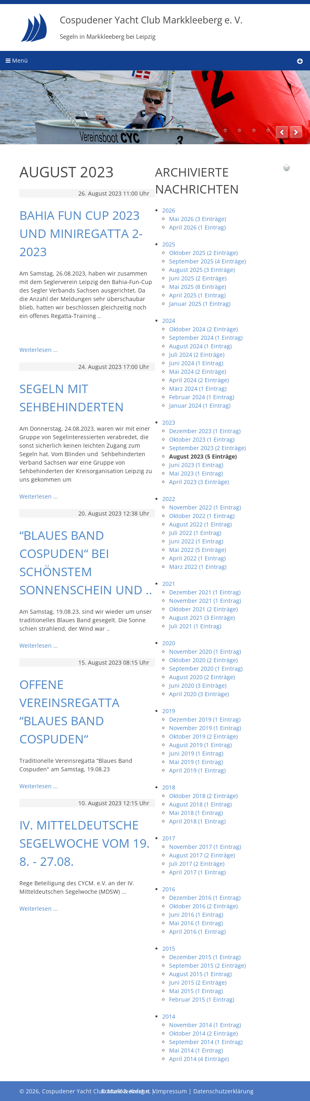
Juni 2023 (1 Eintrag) (196, 465)
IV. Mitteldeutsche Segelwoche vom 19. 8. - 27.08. (84, 843)
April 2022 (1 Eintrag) (197, 558)
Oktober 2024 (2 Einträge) (203, 329)
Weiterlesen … (38, 350)
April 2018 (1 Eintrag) (197, 821)
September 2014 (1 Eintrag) (206, 1042)
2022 (168, 499)
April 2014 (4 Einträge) (199, 1059)
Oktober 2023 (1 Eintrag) (202, 439)
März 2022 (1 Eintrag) (197, 566)
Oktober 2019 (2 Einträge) (203, 736)
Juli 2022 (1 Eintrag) (195, 533)
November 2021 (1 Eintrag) (205, 600)
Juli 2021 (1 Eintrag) (195, 626)
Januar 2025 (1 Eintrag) (199, 303)
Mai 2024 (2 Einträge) (197, 371)
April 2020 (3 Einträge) (199, 694)
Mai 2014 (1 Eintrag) (196, 1050)
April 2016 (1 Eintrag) (197, 931)
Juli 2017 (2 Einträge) (196, 863)
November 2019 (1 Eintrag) (205, 728)
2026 (168, 210)
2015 (168, 948)
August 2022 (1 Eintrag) (200, 524)
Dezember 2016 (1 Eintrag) (205, 897)
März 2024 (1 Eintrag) (197, 388)
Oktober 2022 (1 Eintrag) (202, 516)
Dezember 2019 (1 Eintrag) (205, 719)
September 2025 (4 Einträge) (207, 261)
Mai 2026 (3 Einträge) (197, 219)
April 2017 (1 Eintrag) (197, 872)
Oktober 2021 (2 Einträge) (203, 609)
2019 (168, 711)
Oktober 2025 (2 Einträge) (203, 253)
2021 (168, 583)
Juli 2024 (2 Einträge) (196, 354)
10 (239, 130)
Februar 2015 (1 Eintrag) (201, 999)
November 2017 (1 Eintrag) (205, 846)
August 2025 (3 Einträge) (202, 270)
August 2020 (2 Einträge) (202, 677)
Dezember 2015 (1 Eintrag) (205, 957)
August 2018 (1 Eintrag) (200, 804)
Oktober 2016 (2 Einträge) (203, 906)
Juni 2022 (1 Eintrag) (196, 541)
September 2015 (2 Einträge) (207, 965)
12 (268, 130)
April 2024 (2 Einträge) (199, 380)
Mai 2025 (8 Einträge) (197, 287)
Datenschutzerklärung (223, 1091)
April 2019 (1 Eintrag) (197, 770)
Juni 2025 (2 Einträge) (197, 278)
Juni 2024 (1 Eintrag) (196, 363)
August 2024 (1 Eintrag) (200, 346)
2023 (168, 422)
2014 (168, 1016)
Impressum (171, 1091)
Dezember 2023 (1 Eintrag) (205, 431)
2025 (168, 244)
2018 (168, 787)
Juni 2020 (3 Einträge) (197, 685)
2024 (168, 320)
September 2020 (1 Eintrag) (206, 668)
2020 (168, 643)
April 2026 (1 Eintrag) (197, 227)
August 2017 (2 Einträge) (202, 855)
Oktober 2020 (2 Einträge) (203, 660)
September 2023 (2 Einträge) (207, 448)
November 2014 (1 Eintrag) (205, 1025)
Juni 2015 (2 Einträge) (197, 982)
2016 (168, 889)
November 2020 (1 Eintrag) (205, 651)
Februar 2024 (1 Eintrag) (201, 397)
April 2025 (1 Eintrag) (197, 295)
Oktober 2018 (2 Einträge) (203, 796)
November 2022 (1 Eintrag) (205, 507)
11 (254, 130)
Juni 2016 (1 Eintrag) (196, 914)
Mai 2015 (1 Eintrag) (196, 991)
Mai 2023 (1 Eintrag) (196, 473)
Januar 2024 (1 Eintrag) (199, 405)
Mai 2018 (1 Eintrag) (196, 813)
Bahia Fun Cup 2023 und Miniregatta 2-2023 (81, 233)
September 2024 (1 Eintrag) (206, 337)
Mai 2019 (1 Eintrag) (196, 762)
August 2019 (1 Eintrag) (200, 745)
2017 (168, 838)
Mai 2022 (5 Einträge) (197, 550)
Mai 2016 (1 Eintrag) (196, 923)
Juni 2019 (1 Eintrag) (196, 753)
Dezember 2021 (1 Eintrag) (205, 592)
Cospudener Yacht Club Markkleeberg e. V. (151, 27)
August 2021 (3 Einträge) (202, 617)
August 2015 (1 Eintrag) (200, 974)
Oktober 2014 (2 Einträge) (203, 1033)
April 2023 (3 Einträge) (199, 482)
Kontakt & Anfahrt (125, 1091)
